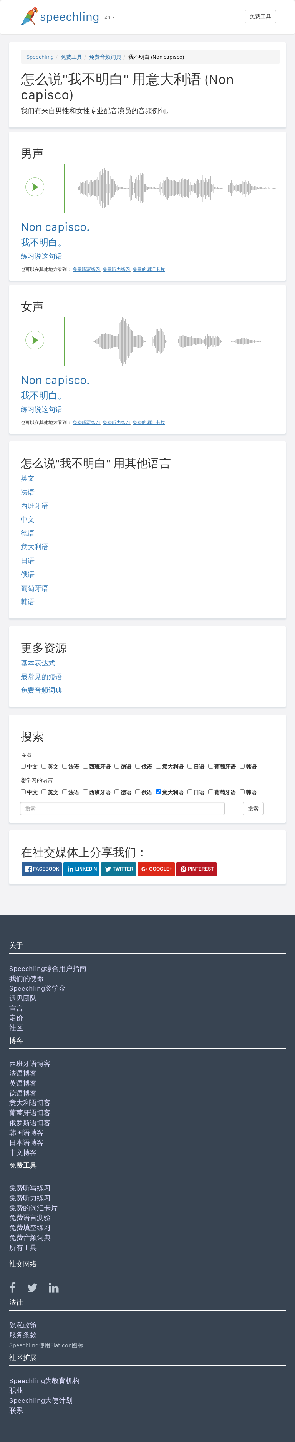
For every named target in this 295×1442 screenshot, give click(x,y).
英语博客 (23, 1083)
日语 (28, 560)
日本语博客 (26, 1142)
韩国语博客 (26, 1132)
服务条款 (23, 1335)
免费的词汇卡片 (33, 1208)
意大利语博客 (30, 1103)
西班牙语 (34, 505)
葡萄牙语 (34, 588)
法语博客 (23, 1073)
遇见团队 (23, 998)
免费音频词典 (105, 57)
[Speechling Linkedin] (58, 1289)
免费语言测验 (30, 1217)
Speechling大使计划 (41, 1400)
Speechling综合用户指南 (47, 968)
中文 (28, 519)
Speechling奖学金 (37, 988)
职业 (16, 1390)
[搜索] (122, 808)
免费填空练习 (30, 1227)
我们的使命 (26, 978)
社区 (16, 1028)
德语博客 (23, 1093)
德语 (28, 533)
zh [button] (109, 17)
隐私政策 (23, 1325)
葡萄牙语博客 (30, 1113)
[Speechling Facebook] (17, 1289)
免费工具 (260, 16)
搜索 (253, 808)
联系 (16, 1410)
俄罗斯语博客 (30, 1123)
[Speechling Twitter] (37, 1289)
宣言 (16, 1008)
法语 (28, 492)
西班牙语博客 (30, 1063)
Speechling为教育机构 (44, 1381)
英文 (28, 478)
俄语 (28, 574)
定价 (16, 1018)
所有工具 (23, 1247)
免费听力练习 (30, 1198)
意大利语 (34, 547)
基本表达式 (38, 663)
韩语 (28, 602)
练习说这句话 (41, 256)
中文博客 (23, 1152)
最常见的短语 (41, 677)
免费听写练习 (30, 1188)
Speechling (40, 57)
